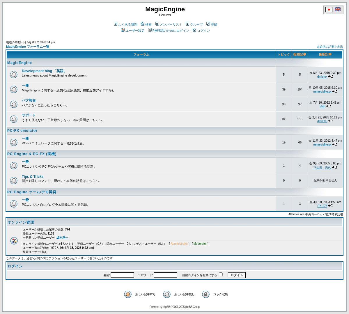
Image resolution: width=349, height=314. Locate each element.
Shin (322, 106)
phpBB (166, 306)
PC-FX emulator (22, 131)
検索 (146, 24)
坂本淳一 (62, 237)
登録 (211, 24)
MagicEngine (19, 63)
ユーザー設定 (133, 30)
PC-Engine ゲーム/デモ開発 (31, 192)
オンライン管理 (21, 222)
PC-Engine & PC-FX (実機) (31, 154)
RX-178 (322, 205)
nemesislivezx (322, 91)
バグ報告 (29, 100)
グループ (194, 24)
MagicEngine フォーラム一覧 (27, 46)
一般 (25, 86)
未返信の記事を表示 (330, 46)
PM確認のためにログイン (168, 30)
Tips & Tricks (32, 177)
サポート (29, 115)
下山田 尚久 (322, 167)
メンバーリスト (168, 24)
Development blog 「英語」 (44, 71)
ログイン (201, 30)
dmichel (322, 76)
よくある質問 (125, 24)
